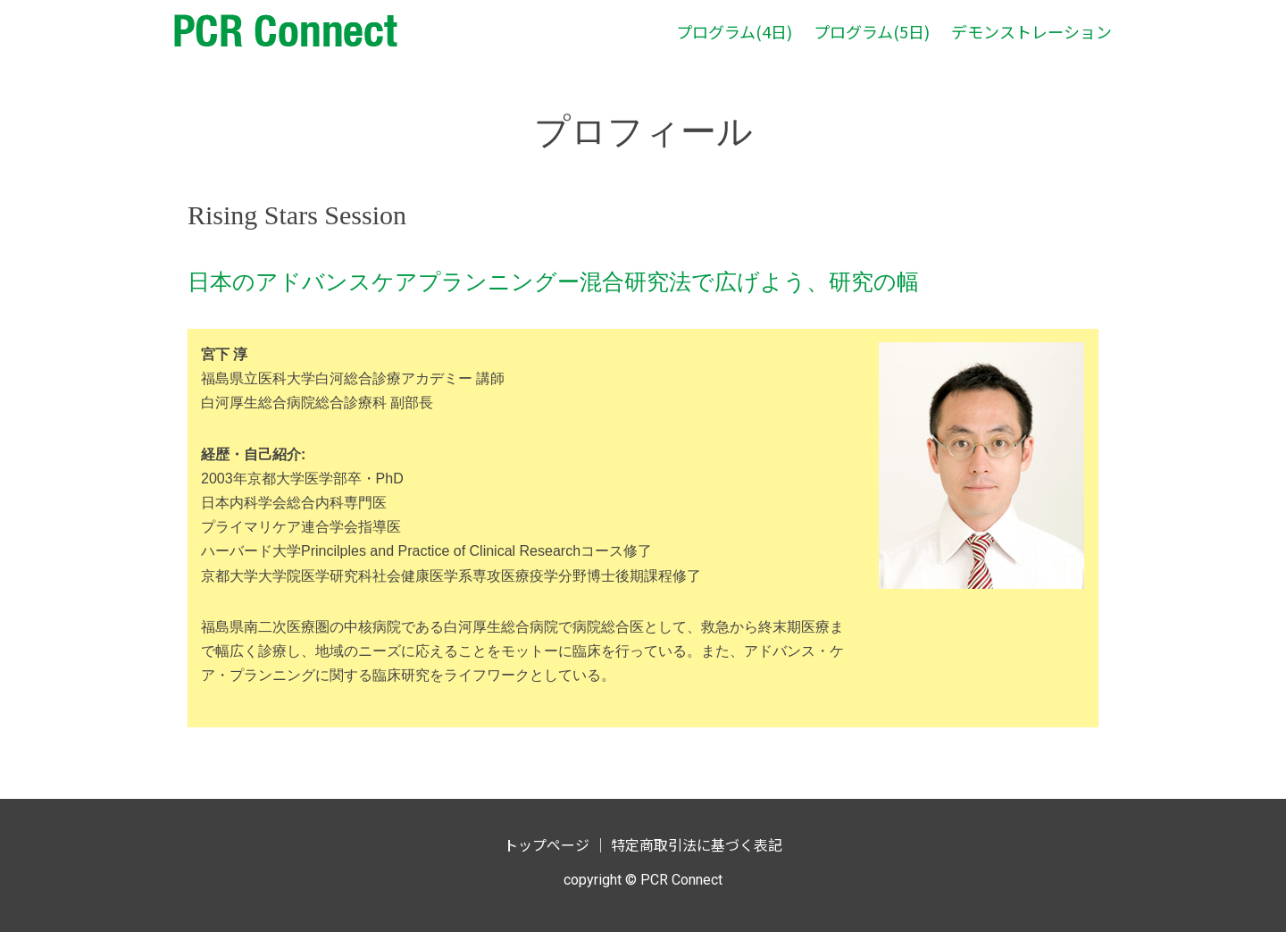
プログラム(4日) (734, 31)
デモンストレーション (1031, 31)
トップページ (546, 844)
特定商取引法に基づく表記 (696, 844)
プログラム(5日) (872, 31)
